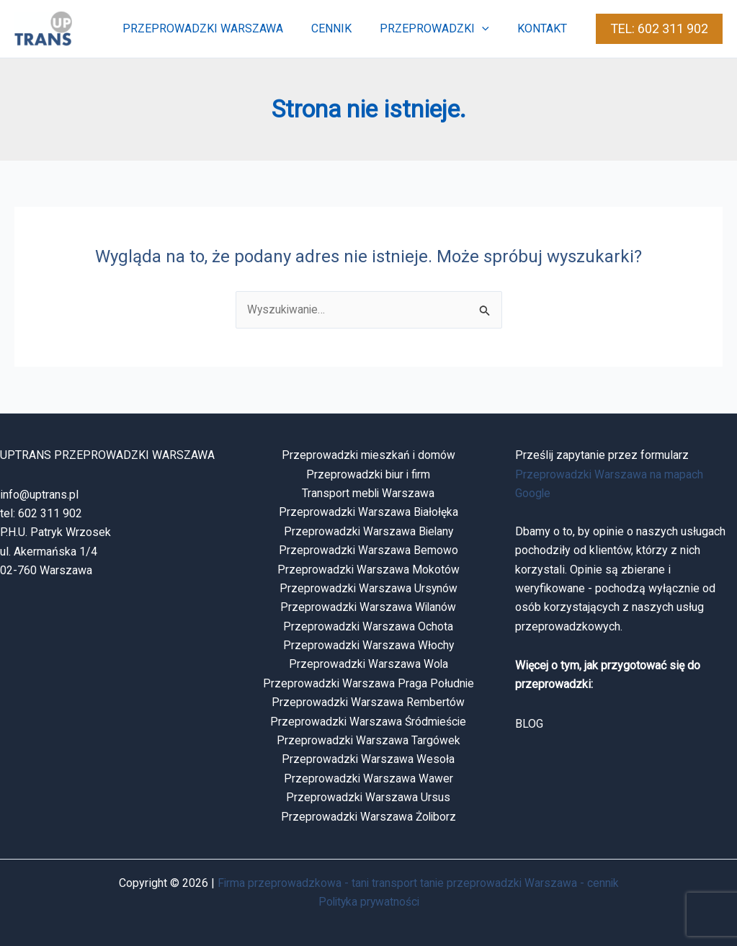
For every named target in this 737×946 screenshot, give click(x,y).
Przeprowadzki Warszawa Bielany (368, 531)
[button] (490, 29)
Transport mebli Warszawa (368, 493)
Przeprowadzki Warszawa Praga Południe (368, 683)
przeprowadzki (442, 29)
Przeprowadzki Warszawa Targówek (368, 741)
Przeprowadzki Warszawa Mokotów (368, 569)
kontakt (545, 28)
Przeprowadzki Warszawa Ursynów (368, 588)
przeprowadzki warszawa (220, 28)
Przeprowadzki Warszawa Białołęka (368, 512)
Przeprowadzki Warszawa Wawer (368, 778)
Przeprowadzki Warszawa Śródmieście (368, 721)
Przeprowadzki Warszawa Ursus (368, 798)
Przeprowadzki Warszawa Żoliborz (368, 817)
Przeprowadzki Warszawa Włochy (368, 646)
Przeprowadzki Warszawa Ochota (368, 626)
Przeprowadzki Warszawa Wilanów (368, 608)
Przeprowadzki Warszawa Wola (368, 664)
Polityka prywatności (368, 902)
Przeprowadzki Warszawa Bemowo (368, 551)
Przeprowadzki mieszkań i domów (368, 456)
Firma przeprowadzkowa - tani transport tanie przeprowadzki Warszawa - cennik (417, 883)
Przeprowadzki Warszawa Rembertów (368, 703)
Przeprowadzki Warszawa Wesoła (368, 760)
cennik (344, 28)
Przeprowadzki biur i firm (368, 474)
